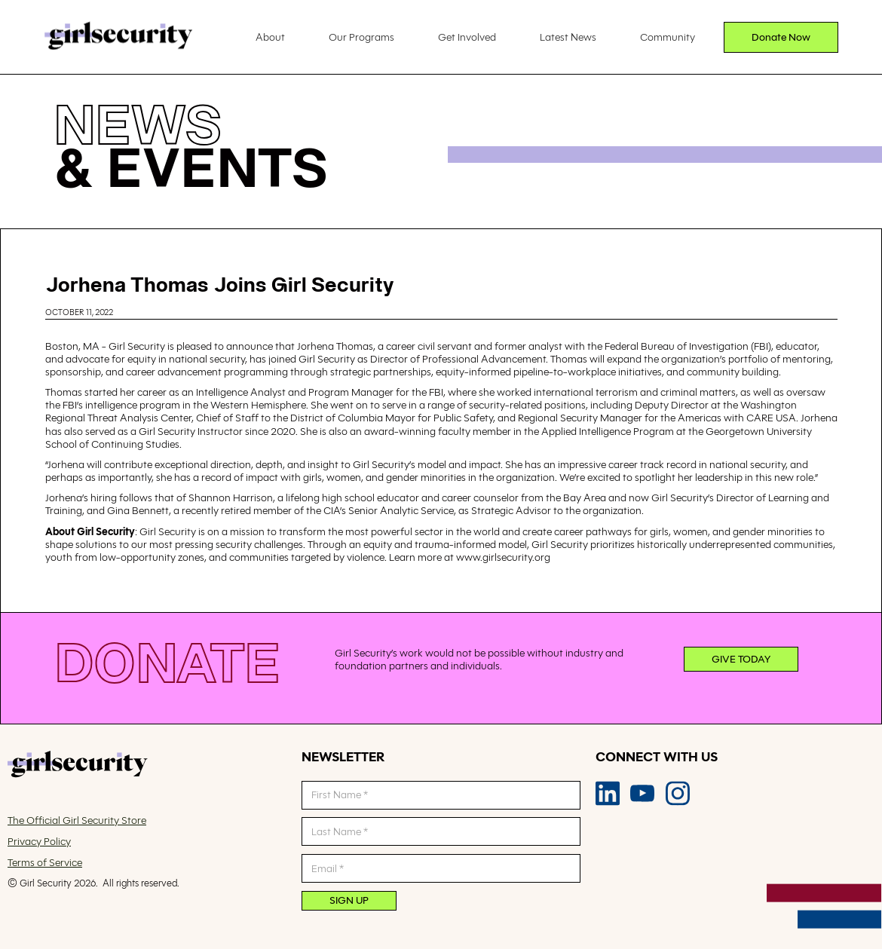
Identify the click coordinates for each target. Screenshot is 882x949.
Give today (741, 659)
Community (667, 37)
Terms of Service (45, 862)
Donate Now (781, 37)
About (270, 37)
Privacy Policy (39, 841)
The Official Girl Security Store (77, 820)
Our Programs (361, 37)
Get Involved (467, 37)
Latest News (568, 37)
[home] (118, 37)
